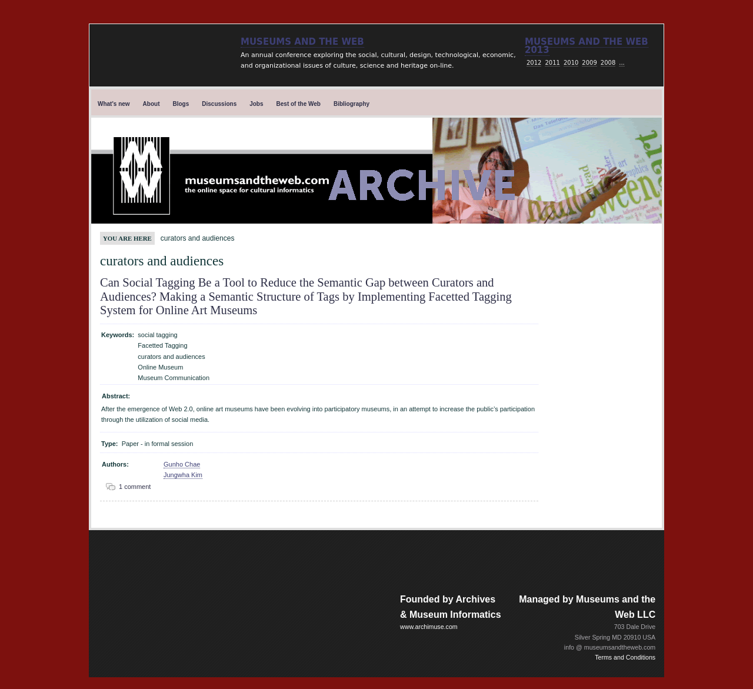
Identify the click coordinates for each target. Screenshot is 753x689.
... (622, 62)
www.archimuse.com (429, 626)
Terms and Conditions (625, 657)
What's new (114, 104)
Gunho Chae (182, 464)
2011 (552, 62)
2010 (571, 62)
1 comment (135, 486)
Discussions (219, 104)
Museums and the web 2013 (586, 45)
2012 (534, 62)
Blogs (181, 104)
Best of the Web (298, 104)
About (151, 104)
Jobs (256, 104)
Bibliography (351, 104)
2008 (608, 62)
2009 (589, 62)
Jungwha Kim (183, 474)
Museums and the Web (302, 41)
